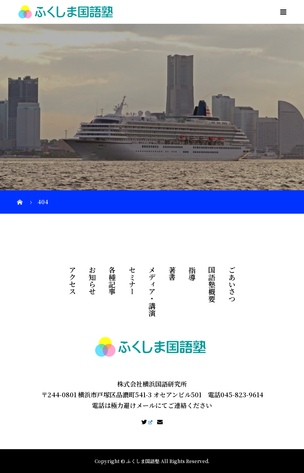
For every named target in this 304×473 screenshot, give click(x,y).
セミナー (132, 280)
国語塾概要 (212, 284)
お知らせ (92, 280)
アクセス (72, 280)
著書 (172, 273)
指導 (192, 273)
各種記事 (112, 280)
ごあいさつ (232, 284)
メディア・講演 (152, 291)
